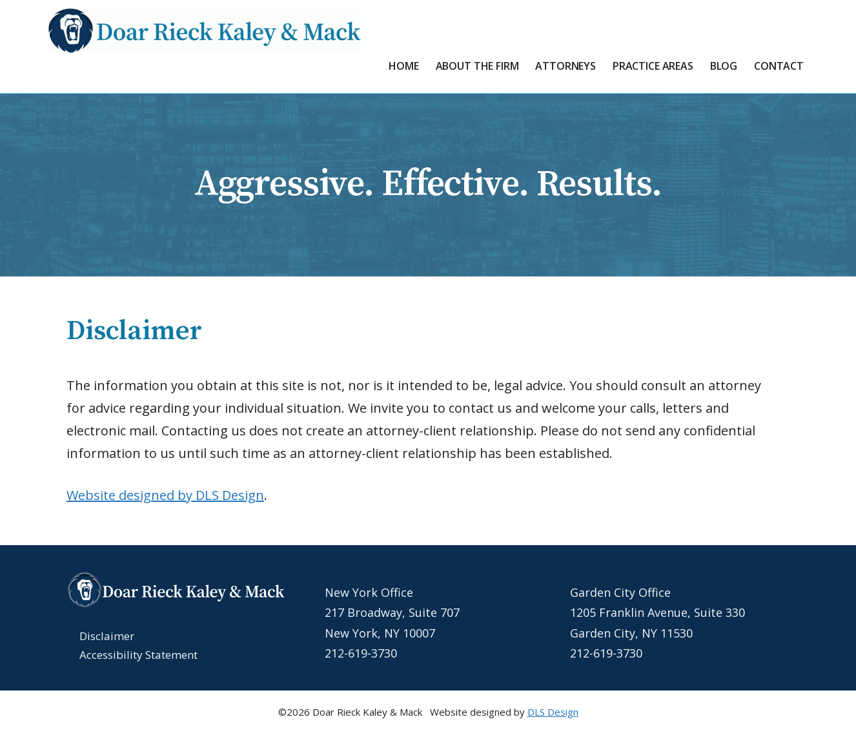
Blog (723, 65)
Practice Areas (653, 65)
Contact (779, 65)
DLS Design (552, 711)
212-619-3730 (361, 653)
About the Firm (477, 65)
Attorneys (565, 65)
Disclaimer (106, 636)
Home (403, 65)
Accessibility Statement (138, 654)
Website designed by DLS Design (165, 495)
